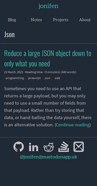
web (57, 78)
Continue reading (72, 125)
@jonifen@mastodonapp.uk (48, 157)
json (47, 78)
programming (15, 78)
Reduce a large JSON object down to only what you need (47, 58)
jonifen (48, 6)
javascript (34, 78)
